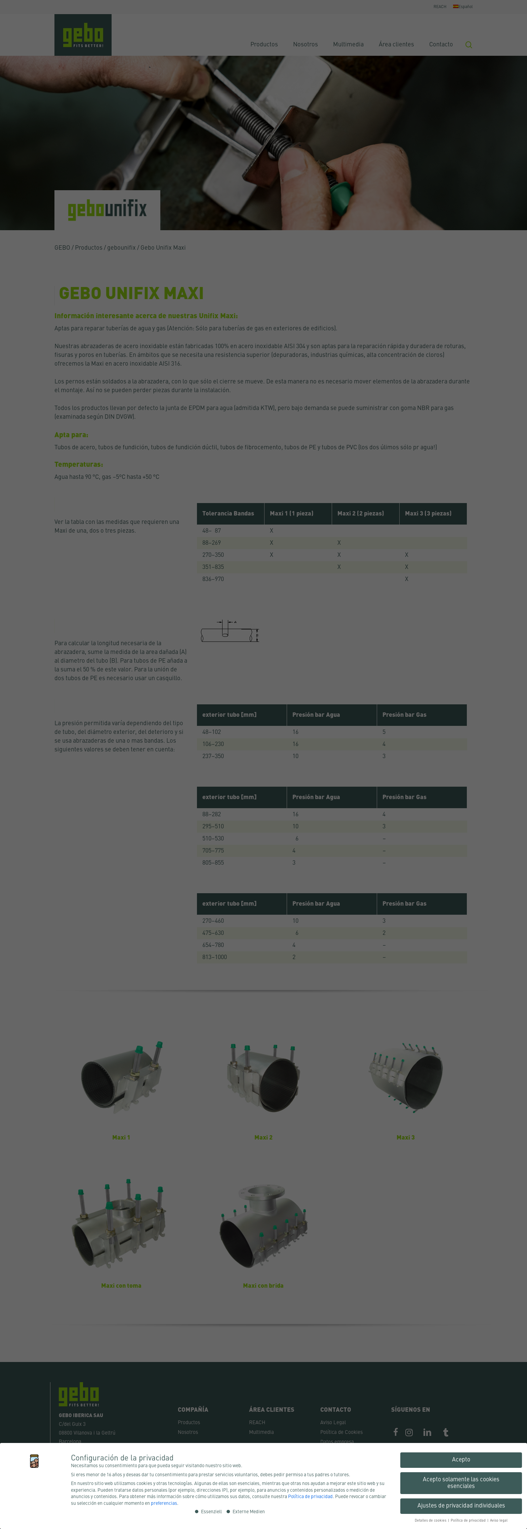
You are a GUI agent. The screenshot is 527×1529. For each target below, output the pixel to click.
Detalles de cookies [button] (431, 1520)
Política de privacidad (310, 1496)
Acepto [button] (461, 1460)
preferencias (164, 1503)
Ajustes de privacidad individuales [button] (461, 1506)
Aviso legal (499, 1520)
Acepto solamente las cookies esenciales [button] (461, 1483)
